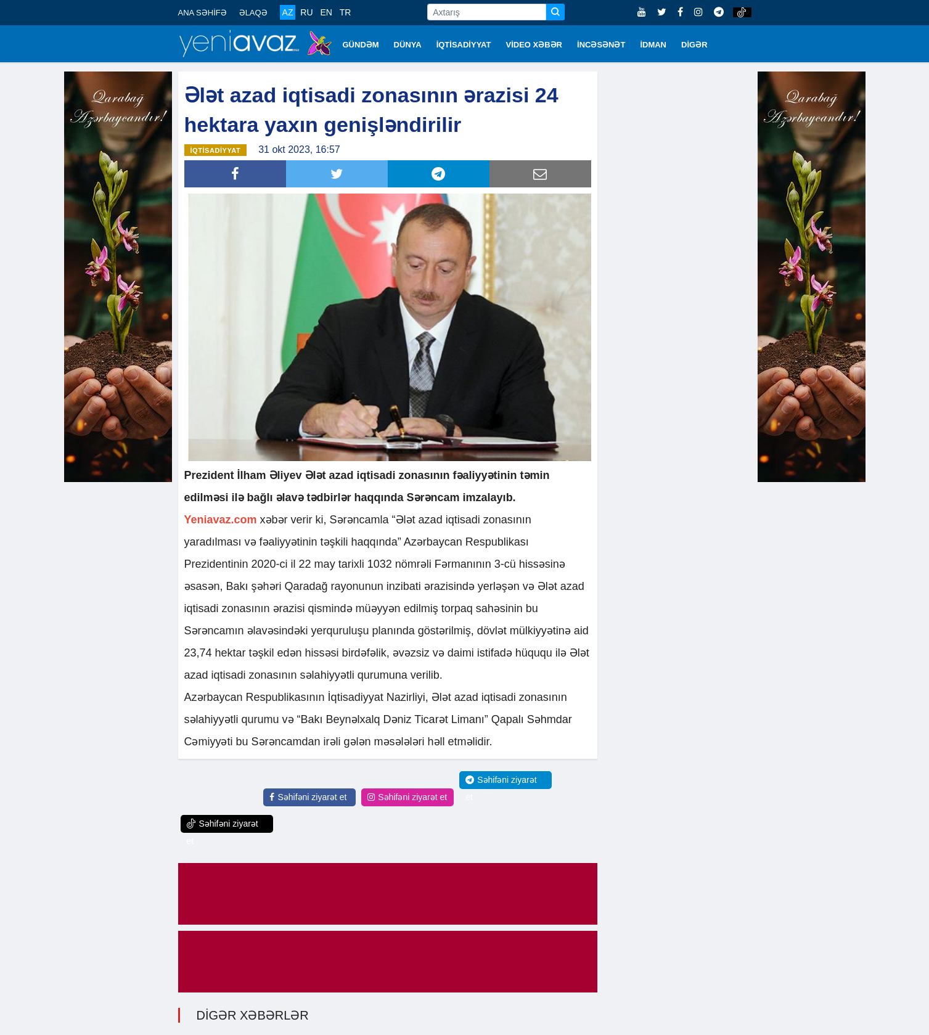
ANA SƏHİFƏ (202, 12)
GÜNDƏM (361, 44)
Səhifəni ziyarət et (307, 797)
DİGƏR (694, 44)
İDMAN (653, 44)
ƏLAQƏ (253, 12)
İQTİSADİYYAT (463, 44)
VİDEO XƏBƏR (534, 44)
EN (326, 12)
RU (306, 12)
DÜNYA (408, 44)
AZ (287, 12)
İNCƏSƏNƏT (601, 44)
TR (345, 12)
